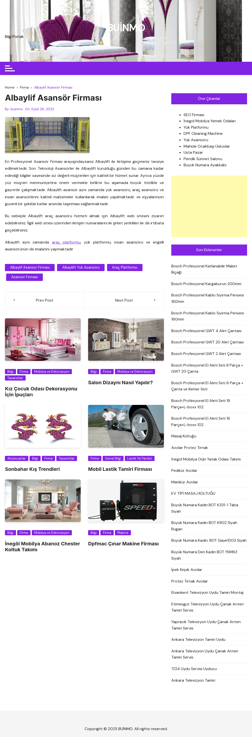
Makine (122, 533)
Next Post (124, 300)
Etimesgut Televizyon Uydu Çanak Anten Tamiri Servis (207, 607)
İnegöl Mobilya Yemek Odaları (210, 121)
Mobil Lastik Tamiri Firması (120, 469)
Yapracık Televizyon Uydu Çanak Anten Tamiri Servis (206, 625)
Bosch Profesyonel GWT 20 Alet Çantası (207, 342)
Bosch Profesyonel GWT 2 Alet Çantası (206, 353)
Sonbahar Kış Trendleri (32, 469)
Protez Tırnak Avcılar (189, 581)
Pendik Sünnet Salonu (203, 158)
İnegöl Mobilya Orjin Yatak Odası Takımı (206, 459)
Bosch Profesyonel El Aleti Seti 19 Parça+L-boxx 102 (200, 404)
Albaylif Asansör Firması (29, 267)
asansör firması (24, 277)
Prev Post (44, 300)
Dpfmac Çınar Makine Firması (123, 544)
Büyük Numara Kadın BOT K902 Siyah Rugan (204, 526)
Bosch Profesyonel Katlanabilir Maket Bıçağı (204, 269)
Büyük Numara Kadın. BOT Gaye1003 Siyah (209, 540)
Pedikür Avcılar (184, 470)
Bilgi (10, 371)
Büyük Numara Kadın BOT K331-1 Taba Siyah (204, 508)
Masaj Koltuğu (183, 436)
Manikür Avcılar (184, 482)
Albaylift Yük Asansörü (80, 267)
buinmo (17, 109)
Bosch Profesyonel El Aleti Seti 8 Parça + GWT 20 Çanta (207, 368)
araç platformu (66, 242)
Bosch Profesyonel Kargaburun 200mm (206, 283)
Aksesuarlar (16, 458)
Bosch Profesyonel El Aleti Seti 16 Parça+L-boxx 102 (200, 422)
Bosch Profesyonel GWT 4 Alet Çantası (206, 330)
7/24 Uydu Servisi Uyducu (194, 668)
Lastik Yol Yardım (139, 458)
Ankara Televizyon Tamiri (193, 680)
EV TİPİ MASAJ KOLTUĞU (193, 493)
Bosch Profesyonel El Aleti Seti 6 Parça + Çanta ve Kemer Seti (207, 386)
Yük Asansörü (196, 139)
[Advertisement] (209, 206)
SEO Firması (194, 114)
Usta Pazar (193, 152)
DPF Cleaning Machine (203, 133)
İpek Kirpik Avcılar (186, 569)
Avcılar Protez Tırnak (189, 447)
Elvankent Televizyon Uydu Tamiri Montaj (207, 592)
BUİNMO (126, 27)
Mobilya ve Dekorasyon (51, 371)
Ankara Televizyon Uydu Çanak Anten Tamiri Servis (204, 654)
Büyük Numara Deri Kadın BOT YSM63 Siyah (204, 555)
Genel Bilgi (113, 458)
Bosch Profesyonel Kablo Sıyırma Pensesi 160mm (207, 298)
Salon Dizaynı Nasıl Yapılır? (120, 382)
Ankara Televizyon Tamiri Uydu (198, 639)
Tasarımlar (15, 378)
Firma (24, 371)
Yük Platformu (196, 127)
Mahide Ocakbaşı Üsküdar (207, 146)
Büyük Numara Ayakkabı (205, 165)
